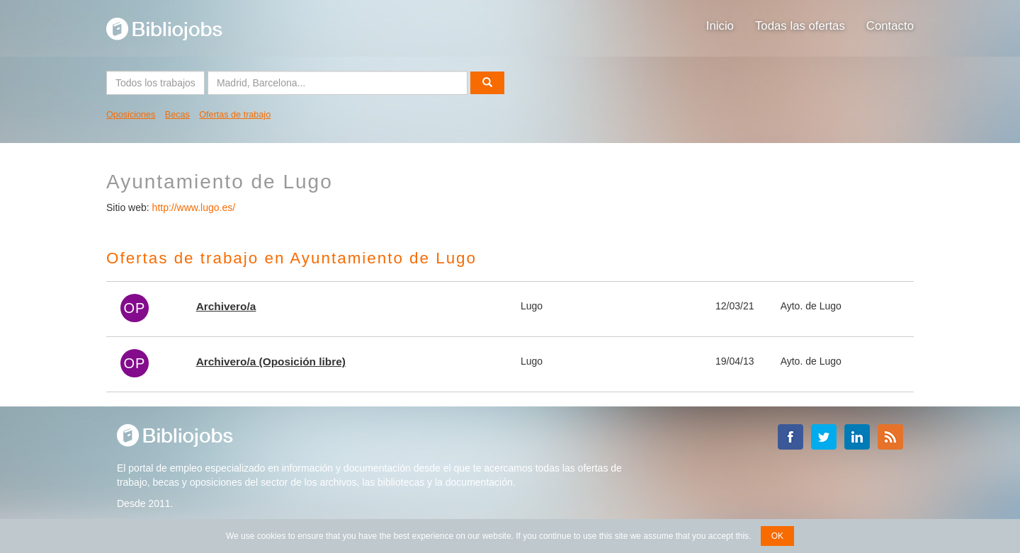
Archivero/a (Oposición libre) (271, 361)
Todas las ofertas (800, 26)
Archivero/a (226, 306)
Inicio (720, 26)
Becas (177, 115)
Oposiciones (130, 115)
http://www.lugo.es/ (194, 207)
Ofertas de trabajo (235, 115)
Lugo (532, 306)
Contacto (890, 26)
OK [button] (777, 536)
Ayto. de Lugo (811, 306)
